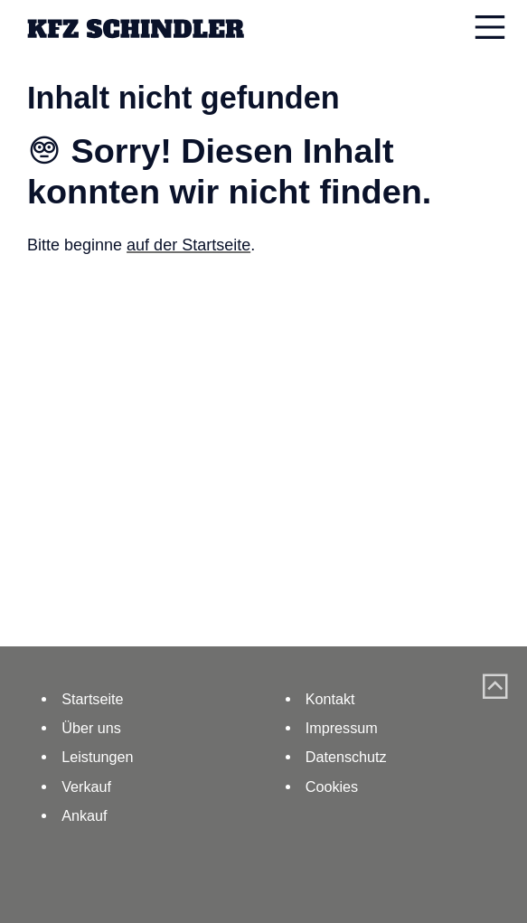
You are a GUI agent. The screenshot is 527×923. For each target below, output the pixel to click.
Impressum (342, 728)
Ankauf (84, 815)
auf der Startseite (188, 245)
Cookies (332, 786)
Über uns (91, 728)
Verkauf (86, 786)
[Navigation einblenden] (490, 27)
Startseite (92, 699)
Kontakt (330, 699)
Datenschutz (346, 757)
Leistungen (97, 757)
